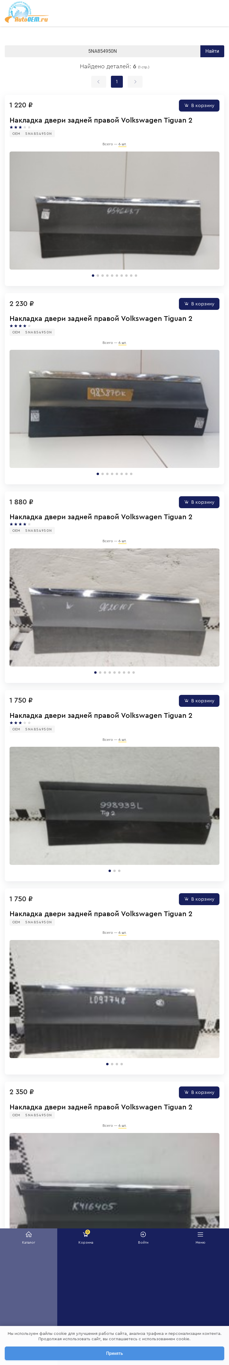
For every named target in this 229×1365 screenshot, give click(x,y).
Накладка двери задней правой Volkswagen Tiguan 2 (101, 120)
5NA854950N (38, 133)
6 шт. (122, 144)
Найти (212, 51)
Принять (114, 1353)
